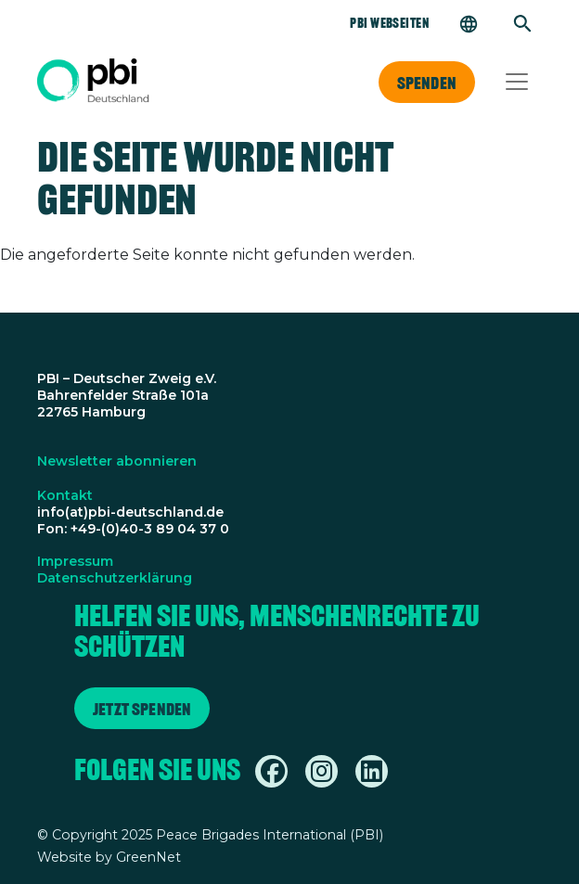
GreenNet (148, 857)
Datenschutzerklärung (114, 578)
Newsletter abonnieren (117, 461)
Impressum (75, 561)
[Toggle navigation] (517, 81)
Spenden (427, 82)
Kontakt (65, 495)
